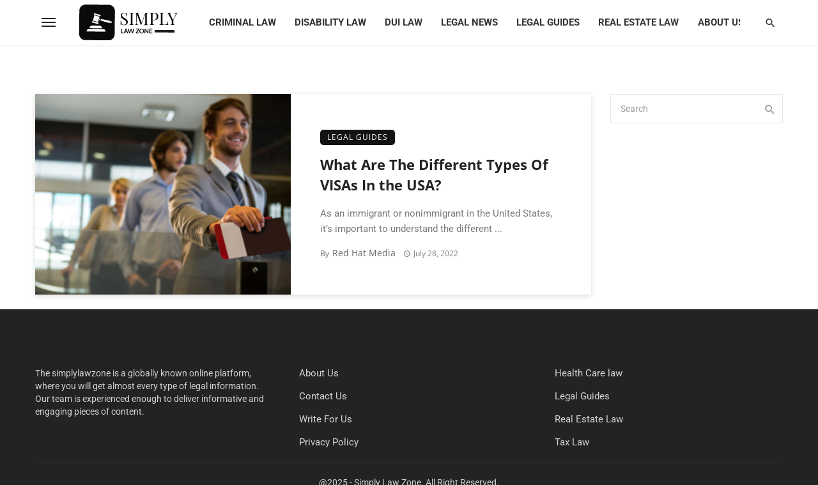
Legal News (469, 22)
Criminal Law (242, 22)
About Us (721, 22)
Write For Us (325, 419)
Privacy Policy (329, 442)
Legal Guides (548, 22)
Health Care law (588, 373)
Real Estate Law (638, 22)
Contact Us (323, 396)
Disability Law (330, 22)
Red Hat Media (364, 253)
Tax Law (572, 442)
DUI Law (403, 22)
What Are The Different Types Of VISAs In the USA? (434, 175)
